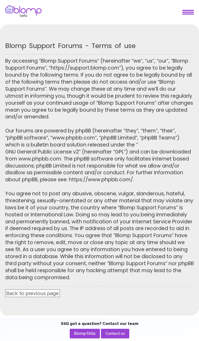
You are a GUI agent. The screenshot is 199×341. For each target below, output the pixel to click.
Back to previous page (32, 293)
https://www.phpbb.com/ (101, 179)
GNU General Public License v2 (42, 152)
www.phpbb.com (39, 159)
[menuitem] (85, 333)
